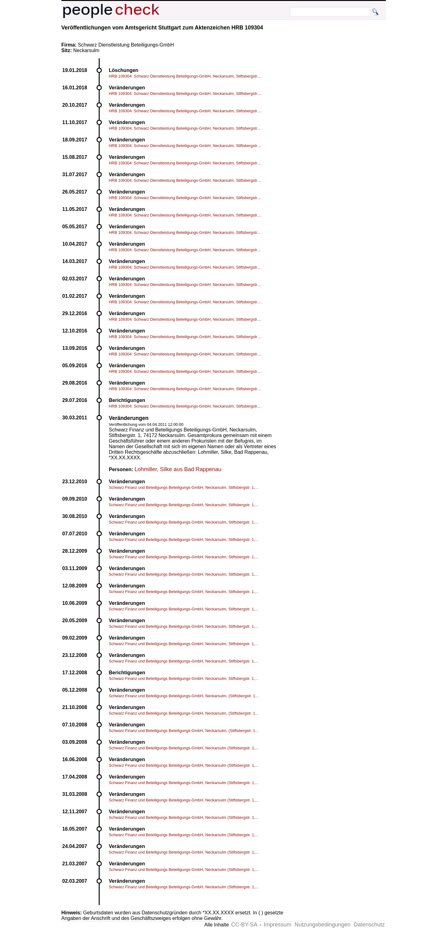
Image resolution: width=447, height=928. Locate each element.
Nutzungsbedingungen (322, 924)
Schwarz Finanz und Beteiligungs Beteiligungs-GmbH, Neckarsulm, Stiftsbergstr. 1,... (184, 487)
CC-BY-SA (244, 924)
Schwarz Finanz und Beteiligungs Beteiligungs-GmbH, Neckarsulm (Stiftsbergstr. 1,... (184, 748)
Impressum (277, 924)
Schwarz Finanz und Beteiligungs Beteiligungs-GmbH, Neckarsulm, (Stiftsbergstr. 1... (184, 696)
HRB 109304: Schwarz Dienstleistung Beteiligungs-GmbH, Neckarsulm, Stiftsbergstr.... (185, 76)
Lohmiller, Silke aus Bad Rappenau (177, 469)
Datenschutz (369, 924)
